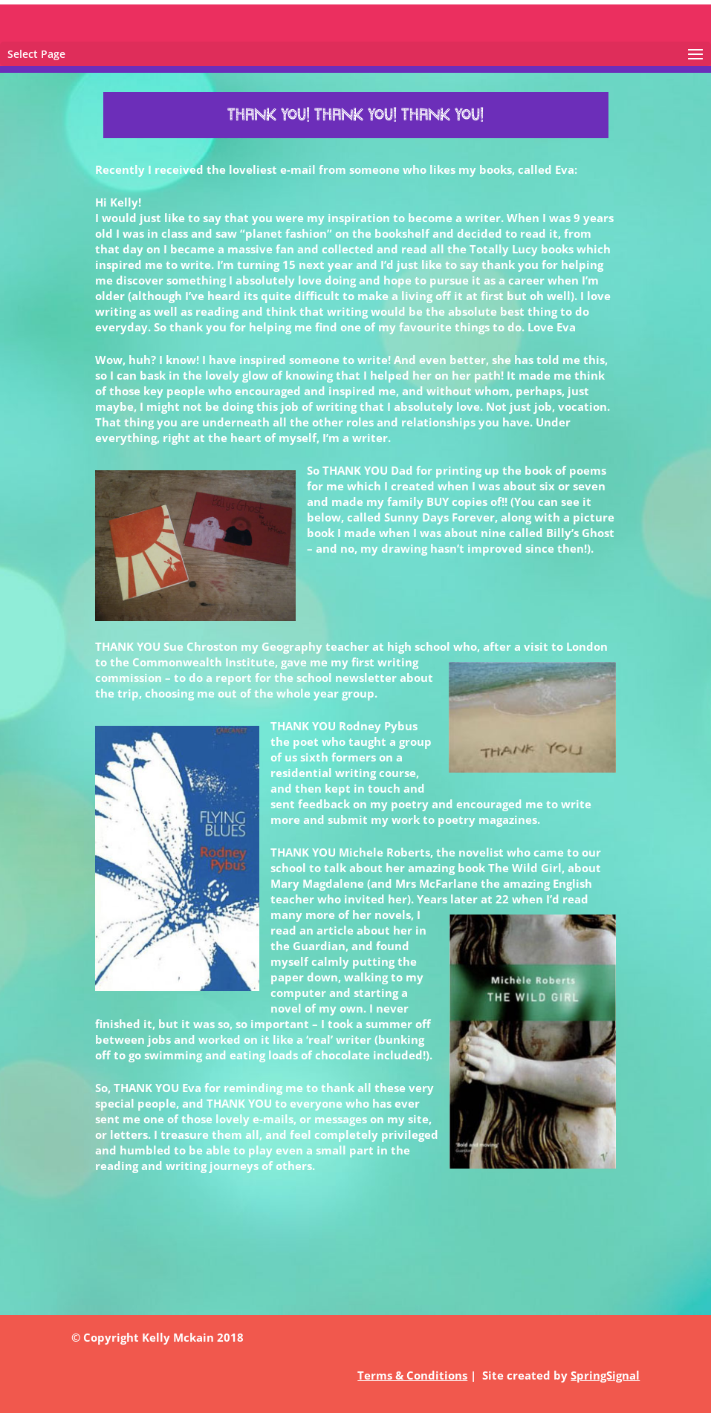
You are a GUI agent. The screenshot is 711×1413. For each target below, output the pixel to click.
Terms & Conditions (412, 1375)
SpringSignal (605, 1375)
